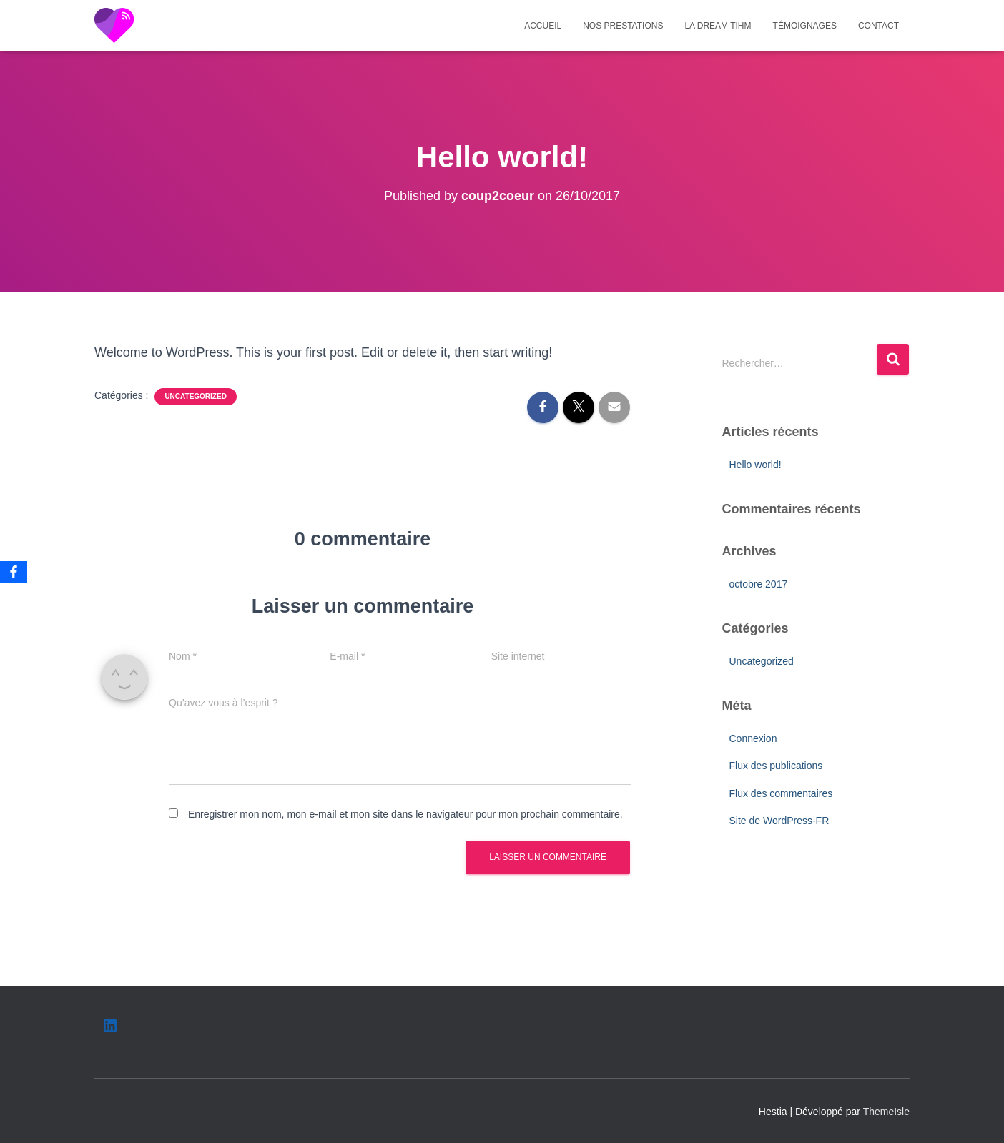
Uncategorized (195, 396)
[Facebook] (13, 572)
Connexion (753, 738)
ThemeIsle (886, 1111)
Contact (878, 26)
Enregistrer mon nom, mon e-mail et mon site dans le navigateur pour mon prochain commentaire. (405, 814)
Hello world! (755, 464)
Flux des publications (776, 765)
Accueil (542, 26)
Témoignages (805, 26)
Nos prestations (623, 26)
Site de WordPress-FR (779, 820)
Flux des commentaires (781, 793)
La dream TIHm (717, 26)
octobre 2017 (758, 584)
